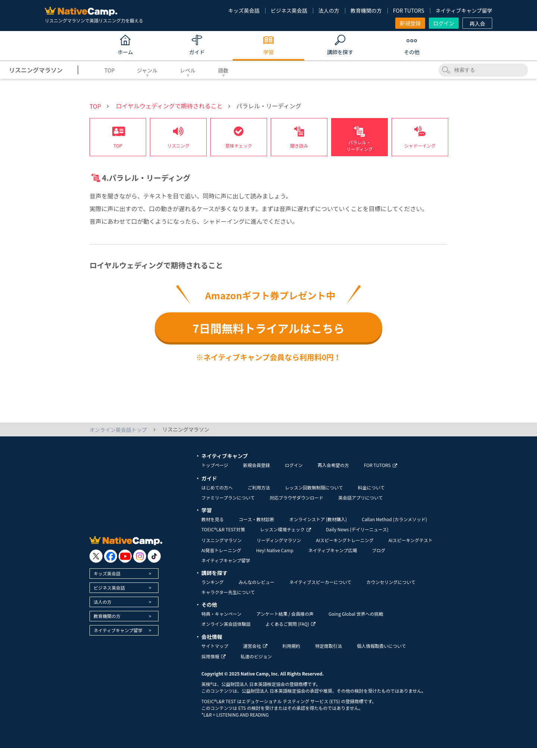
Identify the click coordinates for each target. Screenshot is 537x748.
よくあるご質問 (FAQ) (290, 624)
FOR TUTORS (408, 10)
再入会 (477, 23)
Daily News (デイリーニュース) (357, 529)
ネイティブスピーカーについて (320, 582)
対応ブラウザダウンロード (296, 497)
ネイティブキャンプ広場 (332, 550)
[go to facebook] (110, 556)
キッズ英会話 (244, 10)
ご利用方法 (259, 487)
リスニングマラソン (221, 540)
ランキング (212, 582)
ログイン (443, 23)
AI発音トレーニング (221, 550)
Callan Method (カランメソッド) (394, 519)
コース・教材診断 (256, 519)
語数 (223, 70)
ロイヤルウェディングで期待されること (169, 105)
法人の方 (328, 10)
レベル (188, 70)
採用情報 (213, 656)
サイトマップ (214, 646)
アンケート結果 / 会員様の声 (285, 614)
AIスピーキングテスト (411, 540)
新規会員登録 (256, 465)
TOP (109, 70)
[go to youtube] (125, 556)
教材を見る (212, 519)
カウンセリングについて (390, 582)
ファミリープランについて (228, 497)
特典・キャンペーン (221, 614)
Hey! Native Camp (274, 550)
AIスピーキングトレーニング (344, 540)
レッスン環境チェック (285, 529)
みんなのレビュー (256, 582)
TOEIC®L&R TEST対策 (223, 529)
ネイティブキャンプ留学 (464, 10)
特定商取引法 (328, 646)
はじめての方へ (217, 487)
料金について (371, 487)
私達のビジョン (256, 656)
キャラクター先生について (228, 592)
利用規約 (291, 646)
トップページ (214, 465)
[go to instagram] (139, 556)
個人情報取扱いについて (381, 646)
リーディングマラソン (279, 540)
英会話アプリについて (360, 497)
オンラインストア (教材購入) (318, 519)
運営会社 (255, 646)
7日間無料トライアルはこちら (268, 328)
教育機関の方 (366, 10)
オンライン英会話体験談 (226, 624)
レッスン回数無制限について (314, 487)
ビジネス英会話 (289, 10)
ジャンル (147, 70)
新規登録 (410, 23)
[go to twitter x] (96, 556)
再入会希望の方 (333, 465)
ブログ (378, 550)
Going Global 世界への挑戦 (356, 614)
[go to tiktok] (154, 556)
